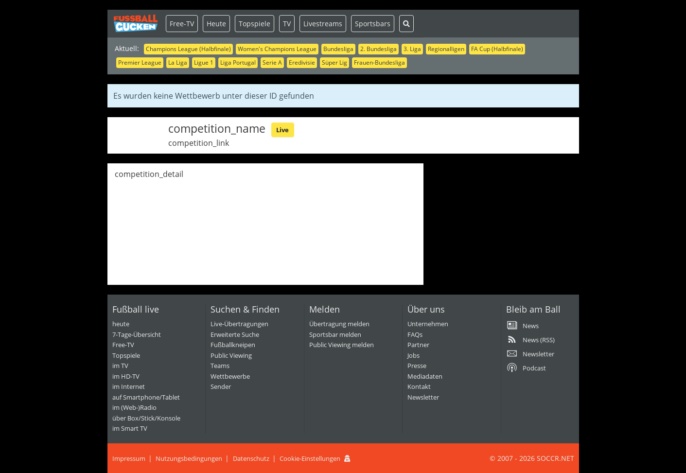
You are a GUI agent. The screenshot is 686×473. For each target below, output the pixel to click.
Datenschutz (251, 458)
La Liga (177, 62)
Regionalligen (446, 49)
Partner (418, 344)
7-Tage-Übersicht (136, 334)
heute (120, 323)
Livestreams (322, 23)
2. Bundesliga (378, 49)
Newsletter (423, 397)
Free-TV (182, 23)
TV (287, 23)
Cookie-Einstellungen (310, 458)
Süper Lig (334, 62)
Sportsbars (372, 23)
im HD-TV (126, 376)
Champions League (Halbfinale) (188, 49)
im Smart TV (129, 428)
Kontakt (419, 386)
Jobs (413, 355)
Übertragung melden (339, 323)
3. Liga (412, 49)
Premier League (139, 62)
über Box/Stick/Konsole (146, 418)
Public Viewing (231, 355)
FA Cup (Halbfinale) (497, 49)
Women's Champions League (277, 49)
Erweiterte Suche (235, 334)
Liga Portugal (238, 62)
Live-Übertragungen (239, 323)
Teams (220, 365)
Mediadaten (424, 376)
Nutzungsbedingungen (189, 458)
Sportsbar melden (335, 334)
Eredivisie (302, 62)
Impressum (128, 458)
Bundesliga (338, 49)
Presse (416, 365)
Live (282, 129)
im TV (120, 365)
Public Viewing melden (341, 344)
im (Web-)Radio (134, 407)
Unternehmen (427, 323)
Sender (221, 386)
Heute (216, 23)
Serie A (272, 62)
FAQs (414, 334)
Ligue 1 (203, 62)
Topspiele (254, 23)
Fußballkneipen (233, 344)
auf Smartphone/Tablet (146, 397)
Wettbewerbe (230, 376)
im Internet (128, 386)
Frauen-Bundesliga (379, 62)
